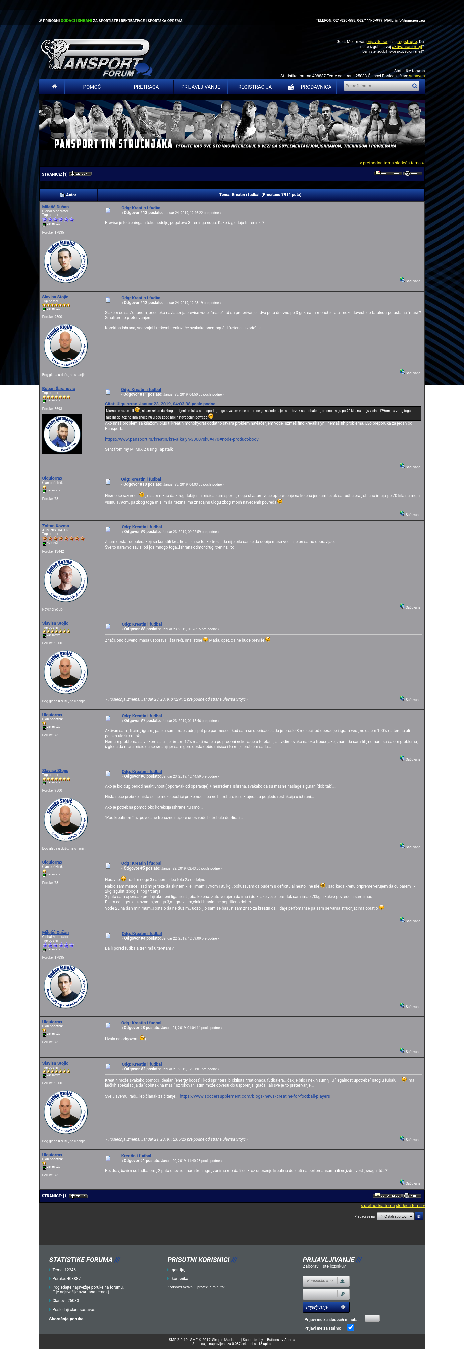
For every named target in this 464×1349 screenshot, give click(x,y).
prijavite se (376, 41)
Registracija (255, 87)
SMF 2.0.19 (178, 1340)
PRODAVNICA (308, 87)
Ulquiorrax (52, 478)
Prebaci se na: (365, 1216)
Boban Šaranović (58, 388)
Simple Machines (226, 1340)
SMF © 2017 (200, 1340)
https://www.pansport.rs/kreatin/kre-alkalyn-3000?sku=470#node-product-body (182, 439)
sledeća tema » (409, 162)
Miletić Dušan (55, 206)
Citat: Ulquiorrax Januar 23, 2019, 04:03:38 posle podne (160, 403)
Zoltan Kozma (55, 525)
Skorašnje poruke (66, 1318)
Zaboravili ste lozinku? (324, 1266)
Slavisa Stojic (55, 296)
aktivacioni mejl (407, 46)
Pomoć (92, 87)
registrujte (407, 41)
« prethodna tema (377, 162)
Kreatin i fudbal (136, 1155)
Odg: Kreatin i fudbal (141, 207)
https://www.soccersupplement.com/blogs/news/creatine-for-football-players (254, 1096)
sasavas (417, 75)
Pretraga (146, 87)
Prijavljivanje (200, 87)
